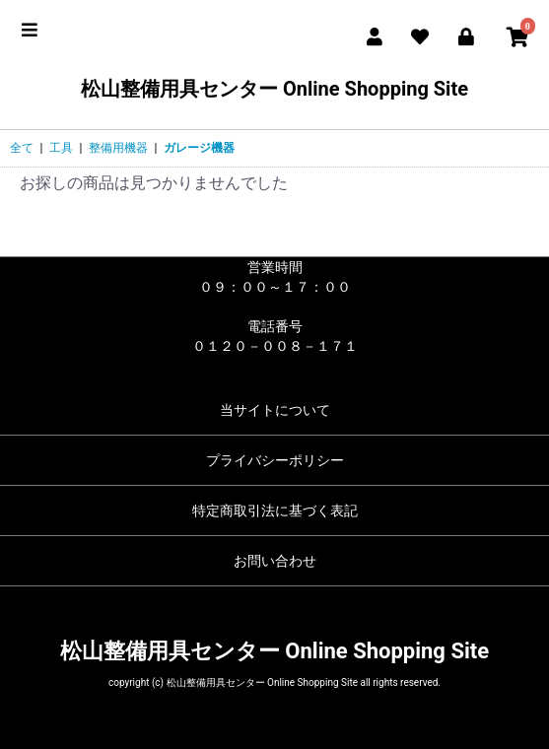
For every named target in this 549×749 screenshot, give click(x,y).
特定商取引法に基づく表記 (275, 510)
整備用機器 (118, 148)
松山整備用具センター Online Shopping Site (274, 89)
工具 (61, 148)
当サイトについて (275, 410)
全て (22, 148)
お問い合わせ (275, 561)
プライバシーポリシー (275, 460)
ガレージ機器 (199, 148)
